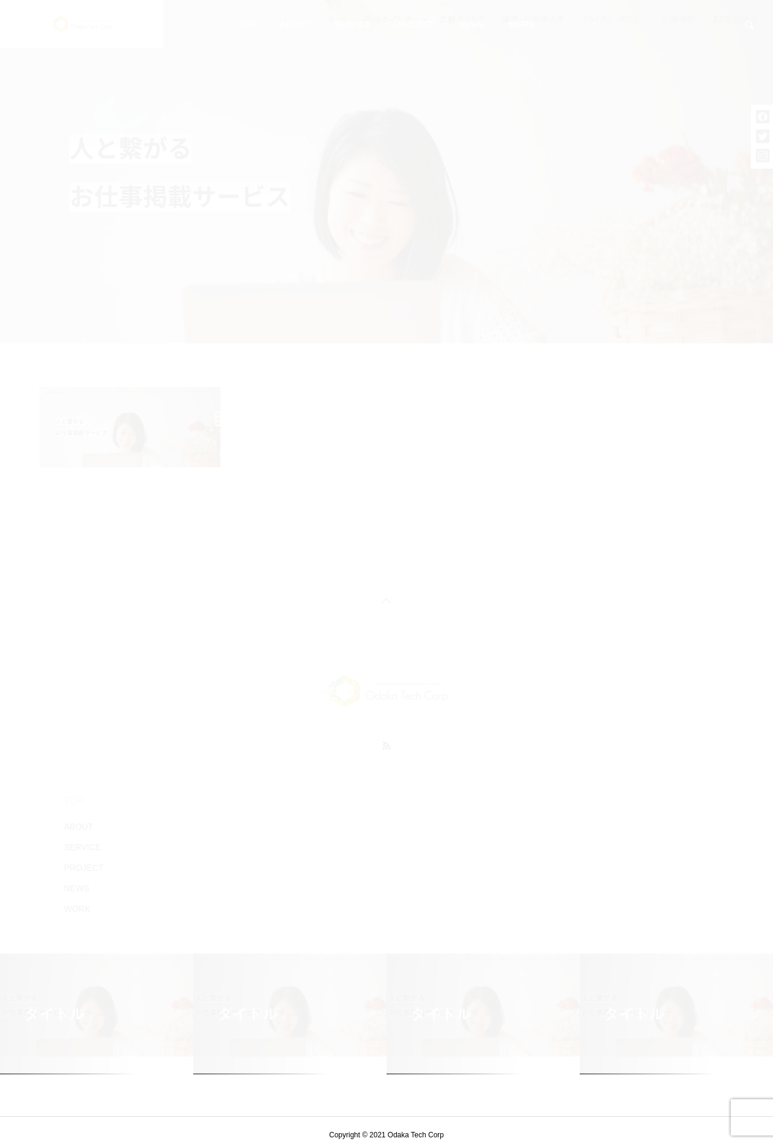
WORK (521, 24)
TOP (246, 24)
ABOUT (295, 24)
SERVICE (351, 24)
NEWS (471, 24)
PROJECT (415, 24)
